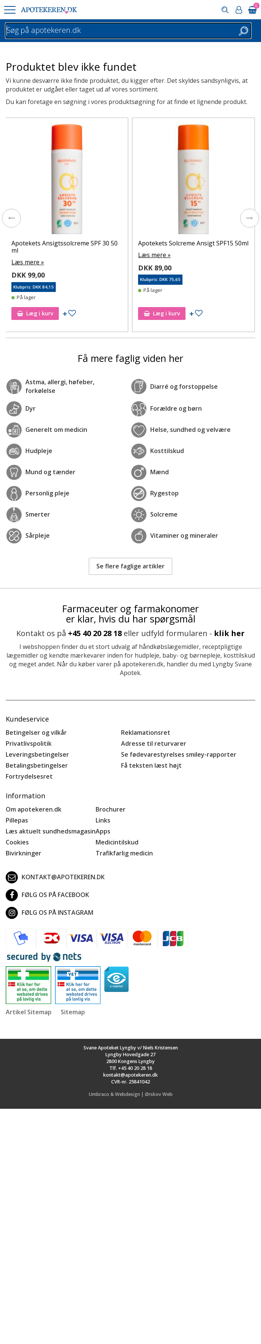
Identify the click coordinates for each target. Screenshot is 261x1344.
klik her (229, 633)
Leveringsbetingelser (37, 754)
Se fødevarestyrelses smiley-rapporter (178, 754)
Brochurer (111, 809)
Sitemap (73, 1012)
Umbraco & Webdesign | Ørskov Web (131, 1094)
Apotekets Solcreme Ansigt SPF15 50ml (195, 243)
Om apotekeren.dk (33, 809)
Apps (103, 831)
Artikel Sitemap (29, 1012)
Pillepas (17, 820)
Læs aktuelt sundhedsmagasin (51, 831)
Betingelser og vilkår (36, 732)
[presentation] (11, 218)
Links (103, 820)
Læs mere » (29, 262)
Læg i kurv (37, 313)
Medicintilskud (117, 842)
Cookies (17, 842)
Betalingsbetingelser (37, 765)
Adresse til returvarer (153, 743)
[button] (9, 9)
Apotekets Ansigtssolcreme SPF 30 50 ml (66, 247)
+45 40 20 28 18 (95, 633)
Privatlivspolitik (29, 743)
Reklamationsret (145, 732)
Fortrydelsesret (29, 776)
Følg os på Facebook (47, 895)
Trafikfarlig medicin (124, 853)
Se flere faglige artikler (130, 566)
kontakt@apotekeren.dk (55, 877)
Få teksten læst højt (151, 765)
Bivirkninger (23, 853)
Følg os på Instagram (49, 913)
